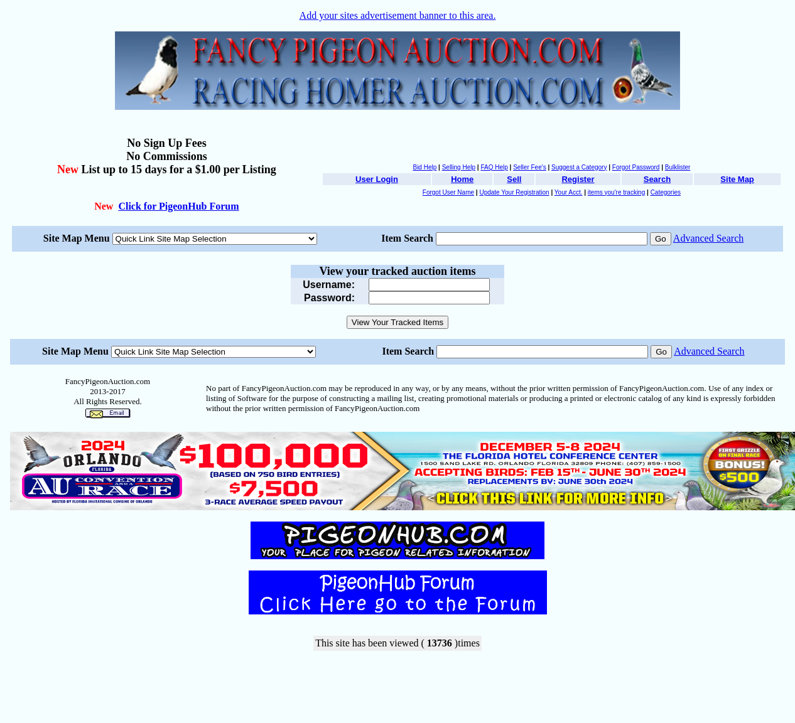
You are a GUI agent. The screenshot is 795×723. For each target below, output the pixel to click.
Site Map (737, 179)
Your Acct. (568, 192)
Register (577, 179)
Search (657, 179)
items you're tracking (616, 192)
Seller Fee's (529, 167)
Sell (514, 179)
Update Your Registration (514, 192)
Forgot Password (636, 167)
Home (462, 179)
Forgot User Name (448, 192)
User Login (376, 179)
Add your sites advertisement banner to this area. (398, 15)
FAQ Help (493, 167)
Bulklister (678, 167)
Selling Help (458, 167)
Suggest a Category (579, 167)
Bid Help (424, 167)
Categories (666, 192)
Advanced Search (708, 238)
